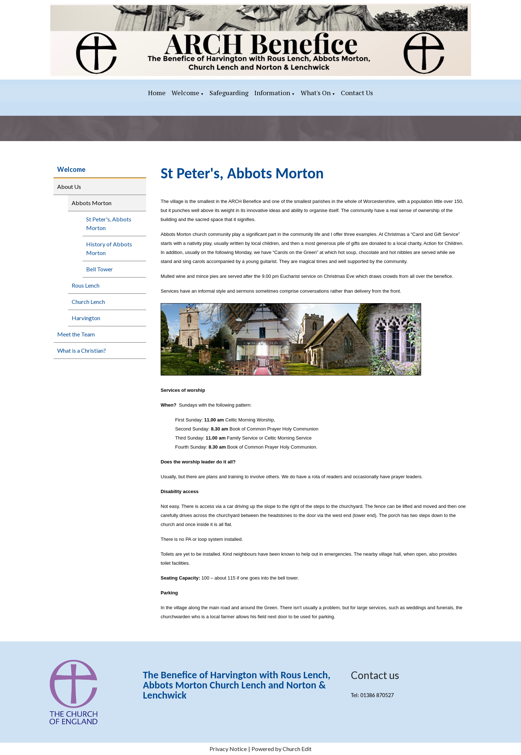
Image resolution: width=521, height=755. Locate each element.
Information (272, 92)
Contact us (375, 675)
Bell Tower (99, 269)
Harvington (86, 317)
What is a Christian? (81, 350)
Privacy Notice (228, 748)
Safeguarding (229, 92)
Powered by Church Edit (281, 748)
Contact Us (357, 92)
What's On (316, 92)
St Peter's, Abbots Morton (108, 223)
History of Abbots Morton (109, 248)
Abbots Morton (91, 202)
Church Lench (88, 301)
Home (157, 92)
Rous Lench (85, 285)
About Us (69, 186)
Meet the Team (76, 334)
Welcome (185, 92)
